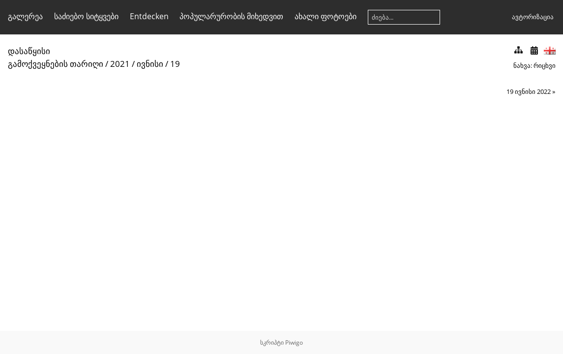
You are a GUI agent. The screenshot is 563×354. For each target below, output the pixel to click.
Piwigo (294, 342)
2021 (120, 63)
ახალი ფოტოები (325, 16)
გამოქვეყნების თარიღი (55, 63)
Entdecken (149, 16)
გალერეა (25, 16)
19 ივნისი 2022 (528, 91)
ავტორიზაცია (533, 16)
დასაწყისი (29, 51)
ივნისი (150, 63)
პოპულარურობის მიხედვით (231, 16)
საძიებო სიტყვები (86, 16)
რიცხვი (544, 65)
